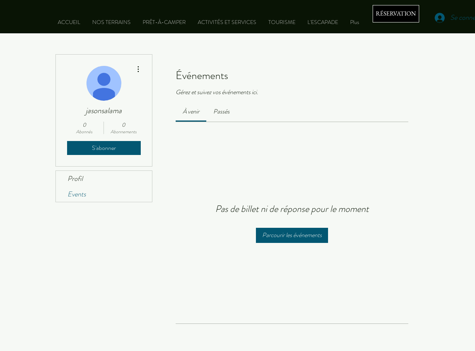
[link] (191, 111)
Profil (75, 179)
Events (76, 194)
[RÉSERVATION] (396, 13)
